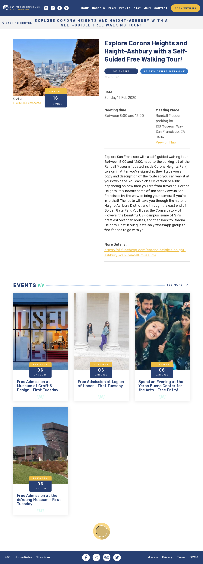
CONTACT (160, 8)
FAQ (7, 557)
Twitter (117, 557)
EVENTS (124, 8)
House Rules (23, 557)
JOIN (147, 8)
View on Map (166, 142)
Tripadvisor (106, 557)
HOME (85, 8)
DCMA (194, 557)
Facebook (86, 557)
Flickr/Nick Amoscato (27, 102)
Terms (181, 557)
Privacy (167, 557)
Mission (152, 557)
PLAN (112, 8)
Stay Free (43, 557)
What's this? (112, 77)
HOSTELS (98, 8)
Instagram (96, 557)
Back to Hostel (17, 22)
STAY (137, 8)
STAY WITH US (185, 8)
